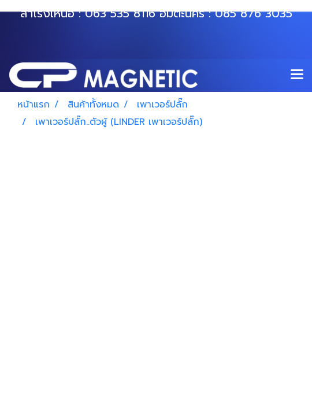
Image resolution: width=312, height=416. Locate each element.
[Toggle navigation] (297, 75)
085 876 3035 (253, 13)
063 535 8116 (120, 13)
